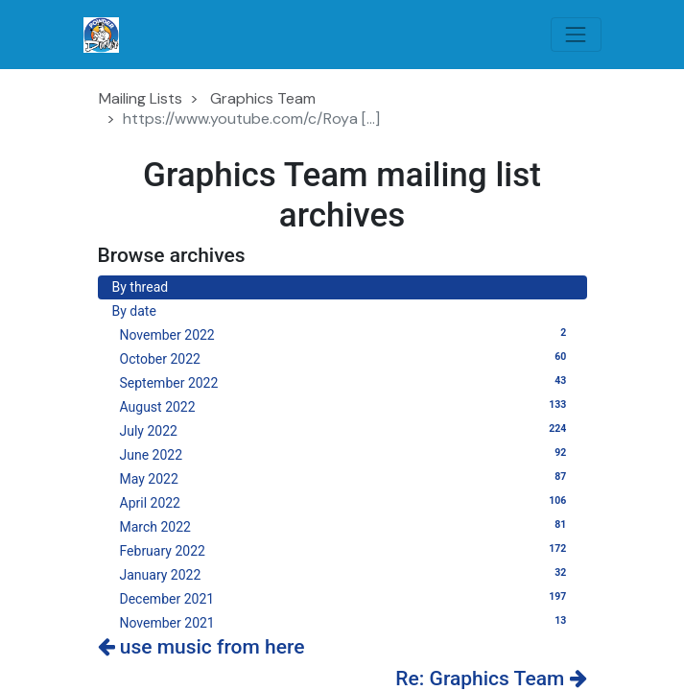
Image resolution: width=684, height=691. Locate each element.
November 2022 (346, 334)
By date (134, 311)
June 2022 (346, 454)
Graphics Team (263, 98)
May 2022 (346, 478)
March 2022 (346, 526)
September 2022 (346, 382)
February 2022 (346, 550)
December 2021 (346, 598)
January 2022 (346, 574)
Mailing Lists (140, 98)
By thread (140, 287)
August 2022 (346, 406)
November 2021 (346, 622)
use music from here (201, 646)
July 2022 (346, 430)
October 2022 (346, 358)
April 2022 (346, 502)
